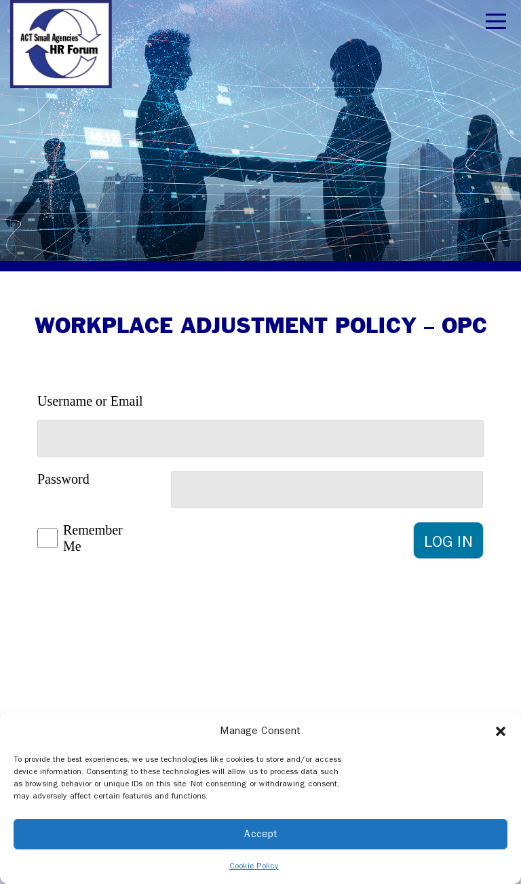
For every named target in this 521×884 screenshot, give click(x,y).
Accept (260, 834)
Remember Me (76, 538)
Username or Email (90, 400)
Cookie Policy (254, 865)
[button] (500, 730)
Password (63, 479)
